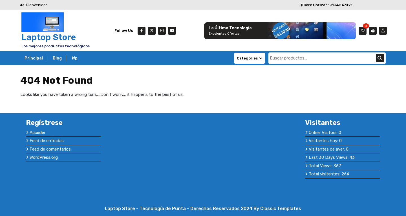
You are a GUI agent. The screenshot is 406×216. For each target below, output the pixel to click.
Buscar (380, 58)
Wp (75, 58)
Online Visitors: (324, 132)
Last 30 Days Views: (329, 157)
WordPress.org (44, 157)
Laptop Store (48, 37)
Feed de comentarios (50, 149)
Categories (249, 58)
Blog (57, 58)
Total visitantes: (325, 174)
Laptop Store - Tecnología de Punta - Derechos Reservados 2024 (179, 208)
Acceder (37, 132)
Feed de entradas (47, 140)
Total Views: (321, 165)
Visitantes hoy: (324, 140)
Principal (34, 58)
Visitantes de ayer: (327, 149)
